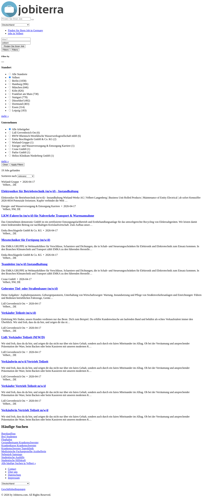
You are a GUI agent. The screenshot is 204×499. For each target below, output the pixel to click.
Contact (12, 468)
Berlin (19, 80)
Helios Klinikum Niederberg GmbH (33, 155)
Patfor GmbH (21, 152)
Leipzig (19, 110)
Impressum (14, 477)
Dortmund (20, 103)
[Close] (2, 61)
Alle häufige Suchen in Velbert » (18, 463)
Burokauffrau (8, 433)
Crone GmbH (21, 149)
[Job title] (16, 39)
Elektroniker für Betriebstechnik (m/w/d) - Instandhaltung (39, 191)
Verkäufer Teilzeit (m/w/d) (18, 313)
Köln (18, 90)
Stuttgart (20, 97)
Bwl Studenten (9, 436)
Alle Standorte (19, 74)
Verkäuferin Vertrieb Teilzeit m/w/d (24, 410)
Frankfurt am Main (25, 94)
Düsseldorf (21, 100)
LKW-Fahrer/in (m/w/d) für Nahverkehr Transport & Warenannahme (47, 215)
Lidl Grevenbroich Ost (26, 132)
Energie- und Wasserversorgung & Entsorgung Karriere (43, 145)
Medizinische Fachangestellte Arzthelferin (23, 451)
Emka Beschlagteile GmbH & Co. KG (34, 139)
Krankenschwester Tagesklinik (17, 448)
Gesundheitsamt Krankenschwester (19, 442)
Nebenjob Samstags (11, 454)
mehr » (5, 116)
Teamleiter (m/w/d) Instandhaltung (24, 264)
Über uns (12, 471)
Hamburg (20, 84)
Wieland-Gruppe (23, 142)
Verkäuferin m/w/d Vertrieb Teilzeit (24, 361)
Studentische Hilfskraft (13, 460)
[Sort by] (25, 176)
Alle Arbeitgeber (21, 129)
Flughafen (6, 439)
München (20, 87)
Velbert (16, 77)
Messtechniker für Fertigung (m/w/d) (25, 240)
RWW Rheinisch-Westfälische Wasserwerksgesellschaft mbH (46, 135)
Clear (5, 164)
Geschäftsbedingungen (13, 489)
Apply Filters (17, 164)
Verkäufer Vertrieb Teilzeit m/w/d (23, 386)
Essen (18, 107)
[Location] (16, 43)
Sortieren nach (9, 176)
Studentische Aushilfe (12, 457)
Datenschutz (14, 474)
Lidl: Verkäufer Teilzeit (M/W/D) (23, 337)
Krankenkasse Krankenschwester (18, 445)
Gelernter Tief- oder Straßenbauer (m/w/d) (29, 288)
